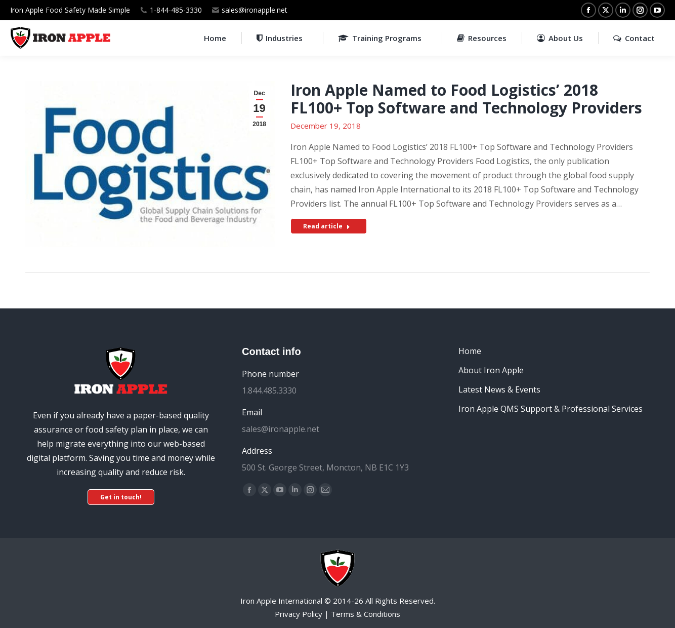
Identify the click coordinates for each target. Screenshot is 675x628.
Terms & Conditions (365, 614)
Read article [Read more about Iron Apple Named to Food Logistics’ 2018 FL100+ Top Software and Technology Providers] (326, 226)
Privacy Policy (298, 614)
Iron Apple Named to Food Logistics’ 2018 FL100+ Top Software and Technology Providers (466, 99)
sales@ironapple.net (254, 10)
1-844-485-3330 (176, 10)
